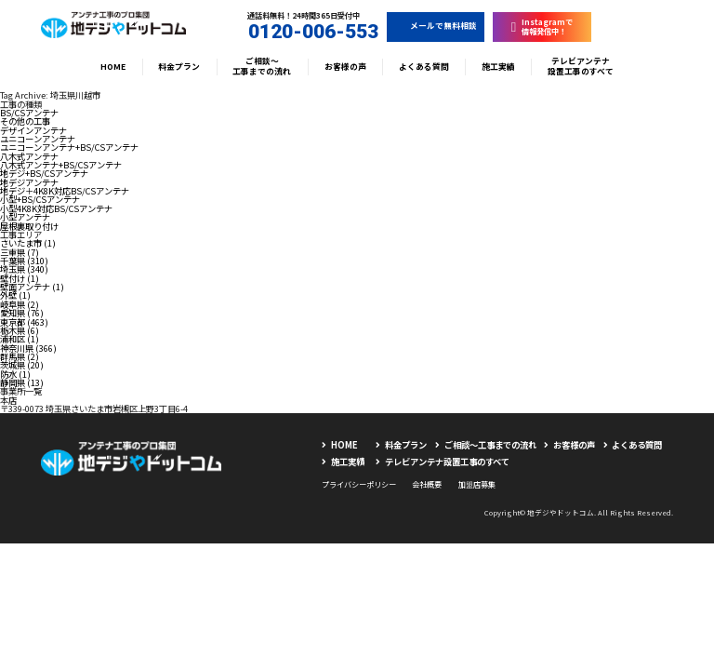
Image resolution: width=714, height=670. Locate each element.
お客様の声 (345, 66)
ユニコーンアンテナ (37, 138)
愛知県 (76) (22, 312)
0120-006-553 (304, 31)
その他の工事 (25, 120)
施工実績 (498, 66)
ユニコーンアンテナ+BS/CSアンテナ (69, 147)
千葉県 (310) (24, 260)
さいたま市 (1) (28, 242)
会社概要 (427, 483)
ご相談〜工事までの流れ (261, 66)
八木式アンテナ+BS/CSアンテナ (61, 164)
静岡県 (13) (22, 382)
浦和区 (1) (19, 338)
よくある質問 (424, 66)
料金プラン (179, 66)
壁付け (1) (19, 278)
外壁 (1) (15, 295)
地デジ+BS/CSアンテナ (44, 173)
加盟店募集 (477, 483)
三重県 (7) (19, 252)
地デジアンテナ (29, 182)
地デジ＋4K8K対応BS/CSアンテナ (64, 190)
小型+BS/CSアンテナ (40, 199)
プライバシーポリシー (359, 483)
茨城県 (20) (22, 364)
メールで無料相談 (436, 26)
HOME (113, 66)
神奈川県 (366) (28, 348)
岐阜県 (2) (19, 304)
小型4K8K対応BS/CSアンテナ (56, 208)
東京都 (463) (24, 321)
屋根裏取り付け (29, 226)
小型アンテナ (25, 216)
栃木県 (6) (19, 330)
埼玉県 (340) (24, 268)
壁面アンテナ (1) (32, 286)
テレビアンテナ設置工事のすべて (581, 66)
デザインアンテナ (33, 130)
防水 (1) (15, 374)
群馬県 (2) (19, 356)
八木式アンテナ (29, 156)
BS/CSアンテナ (29, 112)
